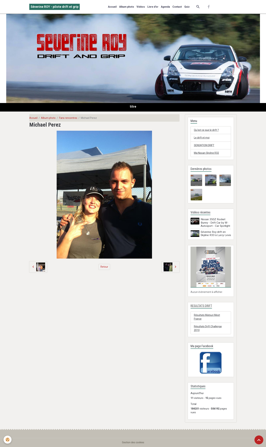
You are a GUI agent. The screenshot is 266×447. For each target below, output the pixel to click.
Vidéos (141, 6)
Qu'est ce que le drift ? (206, 130)
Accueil (112, 6)
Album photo (126, 6)
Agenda (165, 6)
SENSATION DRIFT (204, 145)
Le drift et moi (202, 137)
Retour (104, 266)
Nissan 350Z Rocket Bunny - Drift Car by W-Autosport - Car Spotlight (215, 222)
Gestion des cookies (133, 442)
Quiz (187, 6)
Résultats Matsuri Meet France (207, 317)
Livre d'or (152, 6)
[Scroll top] (258, 439)
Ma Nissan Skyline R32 (206, 152)
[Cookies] (8, 440)
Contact (177, 6)
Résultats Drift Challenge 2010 (208, 328)
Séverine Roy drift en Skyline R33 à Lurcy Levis (216, 233)
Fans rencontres (68, 118)
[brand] (54, 7)
